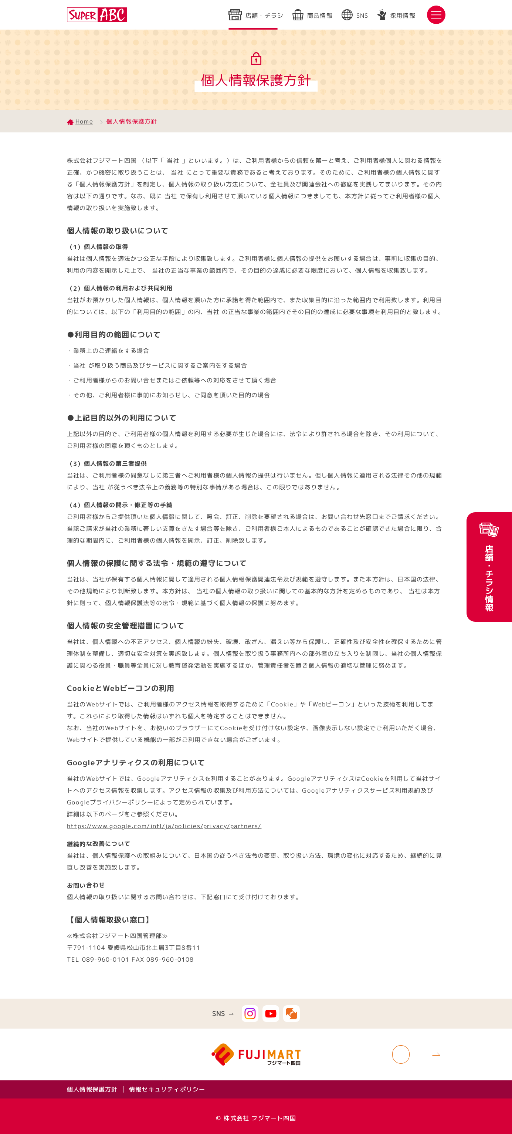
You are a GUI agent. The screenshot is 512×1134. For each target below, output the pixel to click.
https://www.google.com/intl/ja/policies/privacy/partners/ (164, 826)
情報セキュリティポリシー (167, 1089)
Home (84, 121)
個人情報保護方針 (92, 1089)
